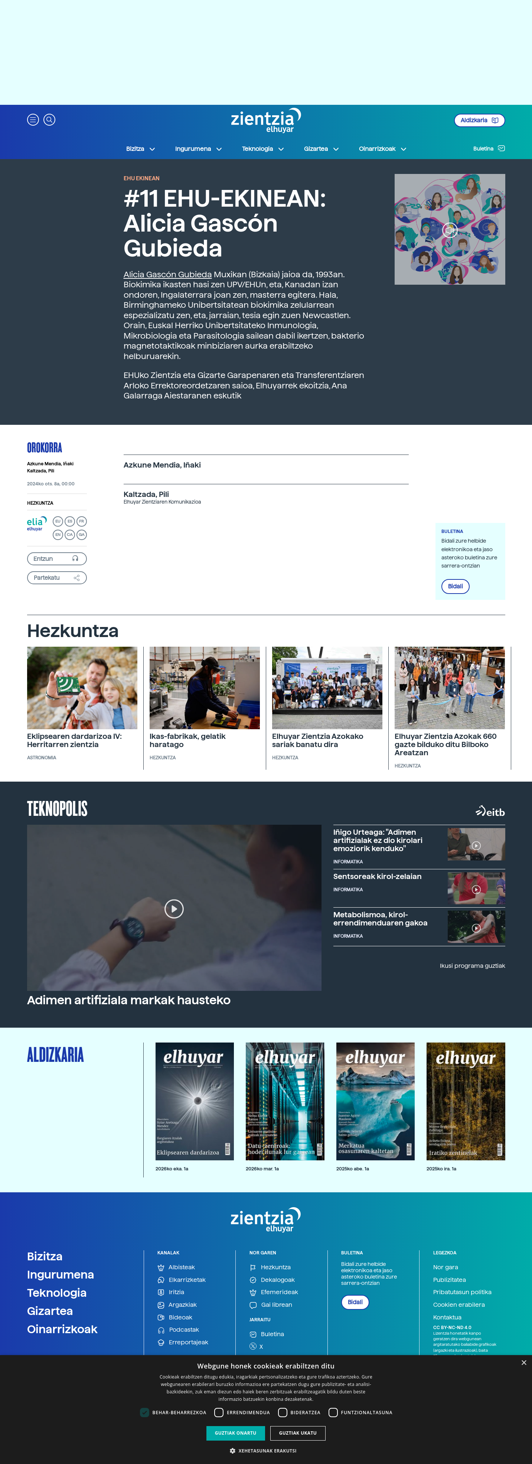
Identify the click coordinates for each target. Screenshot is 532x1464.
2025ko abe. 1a (352, 1168)
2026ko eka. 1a (172, 1168)
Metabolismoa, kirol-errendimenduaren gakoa (380, 918)
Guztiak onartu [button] (236, 1433)
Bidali (455, 586)
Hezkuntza (40, 503)
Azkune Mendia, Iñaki (50, 463)
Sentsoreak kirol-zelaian (377, 876)
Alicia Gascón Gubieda (168, 274)
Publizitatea (449, 1279)
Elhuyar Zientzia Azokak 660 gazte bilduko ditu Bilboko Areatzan (446, 744)
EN (58, 534)
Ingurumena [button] (199, 149)
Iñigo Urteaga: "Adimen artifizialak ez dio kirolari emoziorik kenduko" (377, 840)
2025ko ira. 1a (441, 1168)
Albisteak (176, 1267)
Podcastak (178, 1330)
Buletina (489, 148)
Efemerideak (273, 1292)
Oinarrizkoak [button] (383, 149)
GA (81, 534)
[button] (33, 119)
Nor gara (445, 1267)
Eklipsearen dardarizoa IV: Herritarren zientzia (74, 740)
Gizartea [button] (322, 149)
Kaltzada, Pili (40, 471)
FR (81, 521)
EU (58, 521)
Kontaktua (447, 1317)
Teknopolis (57, 807)
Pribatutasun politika (462, 1292)
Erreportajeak (182, 1343)
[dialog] (266, 1409)
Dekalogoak (272, 1280)
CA (69, 534)
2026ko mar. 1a (262, 1168)
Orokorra (44, 447)
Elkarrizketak (181, 1280)
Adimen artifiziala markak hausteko (129, 1000)
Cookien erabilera (459, 1304)
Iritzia (170, 1292)
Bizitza (45, 1256)
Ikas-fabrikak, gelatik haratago (188, 740)
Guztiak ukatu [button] (298, 1433)
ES (70, 521)
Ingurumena (60, 1274)
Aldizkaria (480, 120)
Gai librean (270, 1305)
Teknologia (57, 1292)
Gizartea (50, 1311)
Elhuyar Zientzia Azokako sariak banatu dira (317, 740)
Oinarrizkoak (62, 1329)
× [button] (523, 1363)
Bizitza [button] (141, 149)
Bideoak (174, 1318)
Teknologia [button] (263, 149)
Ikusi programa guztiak (472, 965)
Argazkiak (177, 1305)
